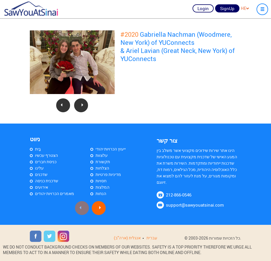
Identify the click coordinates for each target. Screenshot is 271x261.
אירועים (41, 187)
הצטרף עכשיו (46, 155)
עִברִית (152, 237)
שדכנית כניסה (46, 180)
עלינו (39, 168)
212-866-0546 (178, 195)
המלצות (102, 187)
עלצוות (102, 155)
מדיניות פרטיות (108, 174)
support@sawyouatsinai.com (195, 205)
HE (245, 8)
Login (203, 8)
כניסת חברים (45, 161)
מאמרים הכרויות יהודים (54, 193)
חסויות (101, 180)
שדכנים (41, 174)
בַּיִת (38, 149)
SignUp (227, 8)
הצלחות (102, 168)
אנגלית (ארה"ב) (127, 237)
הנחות (101, 193)
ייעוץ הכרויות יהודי (111, 149)
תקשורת (103, 161)
